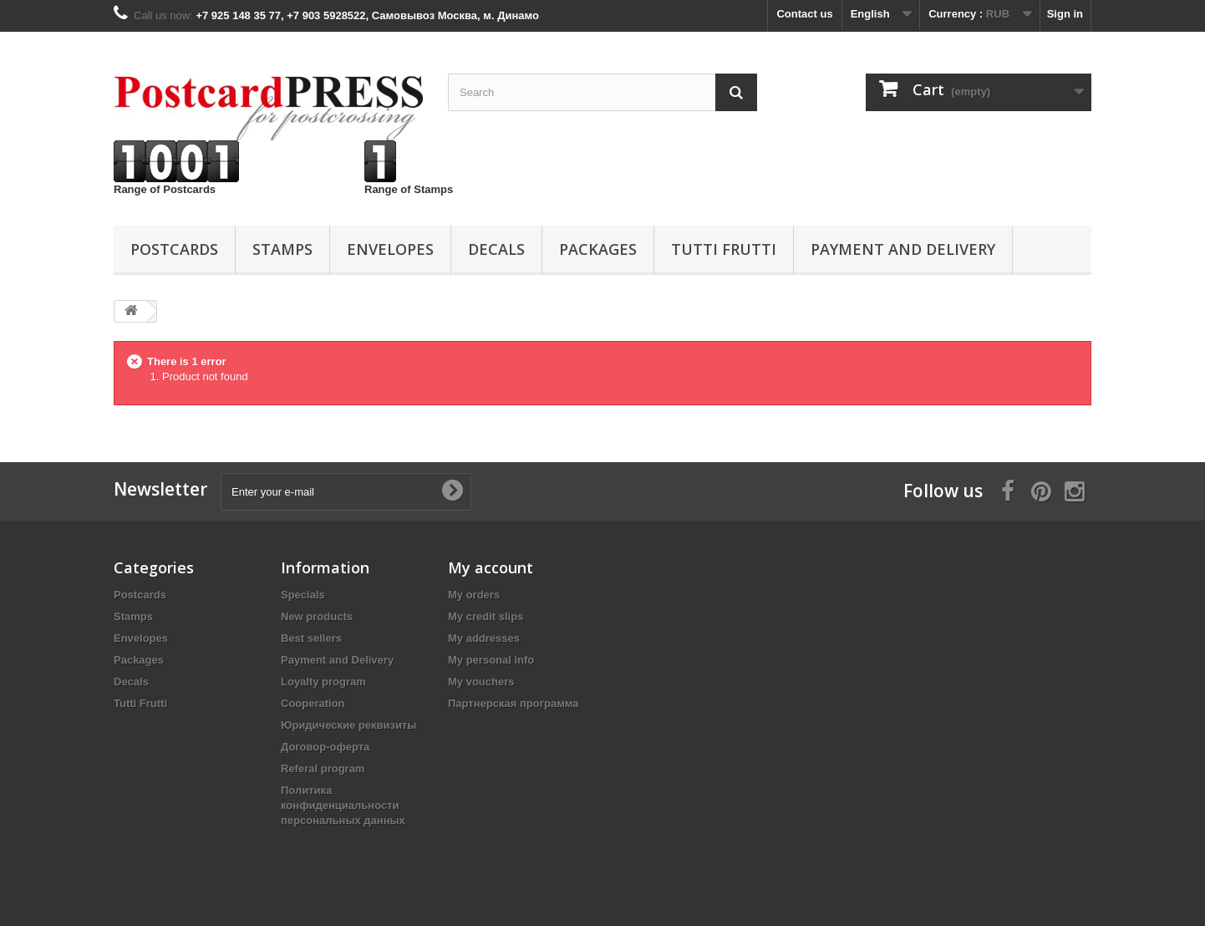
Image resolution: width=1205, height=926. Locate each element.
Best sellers (311, 638)
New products (317, 616)
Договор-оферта (325, 746)
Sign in (1065, 14)
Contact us (804, 14)
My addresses (484, 638)
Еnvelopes (390, 249)
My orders (474, 594)
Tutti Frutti (723, 249)
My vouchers (481, 681)
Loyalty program (323, 681)
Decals (496, 249)
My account (490, 567)
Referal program (322, 768)
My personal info (491, 660)
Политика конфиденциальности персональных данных (343, 805)
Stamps (282, 249)
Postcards (174, 249)
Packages (598, 249)
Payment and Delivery (903, 249)
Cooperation (313, 703)
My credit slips (485, 616)
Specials (303, 594)
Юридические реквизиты (348, 725)
